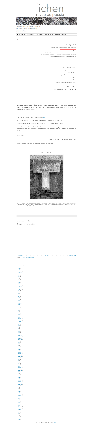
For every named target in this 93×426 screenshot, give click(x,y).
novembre (19, 272)
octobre (19, 287)
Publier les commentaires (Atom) (28, 257)
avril (18, 279)
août (18, 275)
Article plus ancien (72, 255)
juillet (19, 276)
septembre (20, 289)
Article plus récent (20, 255)
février (19, 268)
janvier (19, 269)
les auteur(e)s (50, 34)
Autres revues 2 (39, 34)
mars (19, 297)
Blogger (55, 422)
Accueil (46, 255)
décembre (19, 271)
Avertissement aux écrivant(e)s (60, 34)
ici (44, 117)
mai (18, 278)
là (63, 120)
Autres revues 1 (31, 34)
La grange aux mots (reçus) (22, 34)
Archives (45, 34)
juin (18, 293)
